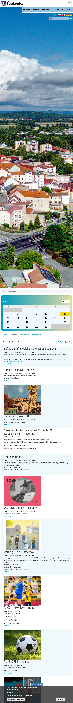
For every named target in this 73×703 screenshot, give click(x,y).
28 (18, 326)
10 (46, 314)
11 (55, 314)
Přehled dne (15, 335)
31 (46, 326)
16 (36, 318)
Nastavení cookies (36, 684)
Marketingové (31, 696)
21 (18, 322)
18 (55, 318)
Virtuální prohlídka (31, 9)
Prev (60, 342)
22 (27, 322)
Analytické (21, 696)
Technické (12, 696)
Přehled (5, 291)
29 (27, 326)
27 (8, 326)
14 (18, 318)
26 (65, 322)
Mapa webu (48, 9)
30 (36, 326)
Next (67, 342)
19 (65, 318)
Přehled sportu (36, 334)
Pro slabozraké (64, 9)
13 (8, 318)
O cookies (10, 692)
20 (8, 322)
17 (46, 318)
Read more (7, 364)
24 (46, 322)
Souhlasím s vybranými (16, 699)
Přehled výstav (25, 334)
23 (36, 322)
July (5, 301)
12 (65, 314)
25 (55, 322)
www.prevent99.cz (15, 361)
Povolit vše (60, 699)
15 (27, 318)
